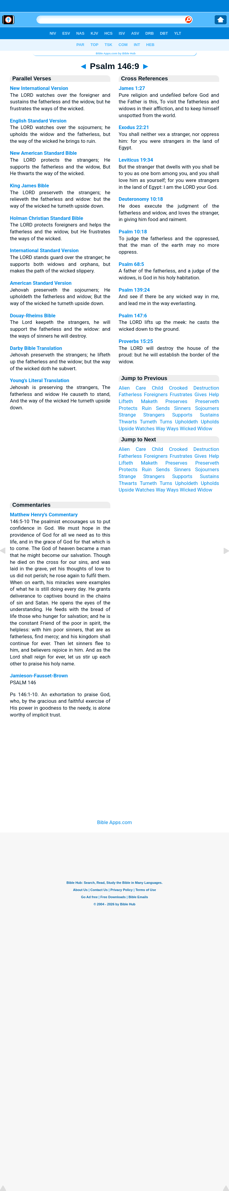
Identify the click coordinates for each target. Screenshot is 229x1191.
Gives (200, 394)
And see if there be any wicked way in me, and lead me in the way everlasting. (169, 296)
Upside (126, 428)
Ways (172, 428)
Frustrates (181, 394)
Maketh (149, 401)
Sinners (182, 408)
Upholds (210, 422)
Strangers (154, 415)
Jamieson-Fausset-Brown (39, 676)
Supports (182, 415)
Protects (128, 408)
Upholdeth (186, 422)
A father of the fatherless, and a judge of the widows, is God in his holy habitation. (169, 271)
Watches (145, 428)
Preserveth (207, 401)
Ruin (147, 408)
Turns (166, 422)
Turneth (148, 422)
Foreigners (156, 394)
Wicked (188, 428)
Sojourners (207, 408)
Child (157, 388)
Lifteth (126, 401)
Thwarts (128, 422)
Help (214, 394)
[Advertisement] (114, 770)
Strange (127, 415)
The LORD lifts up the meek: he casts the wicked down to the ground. (169, 322)
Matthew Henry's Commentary (44, 515)
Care (141, 388)
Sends (163, 408)
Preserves (176, 401)
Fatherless (130, 394)
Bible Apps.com (114, 822)
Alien (124, 388)
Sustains (209, 415)
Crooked (178, 388)
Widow (204, 428)
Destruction (206, 388)
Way (160, 428)
